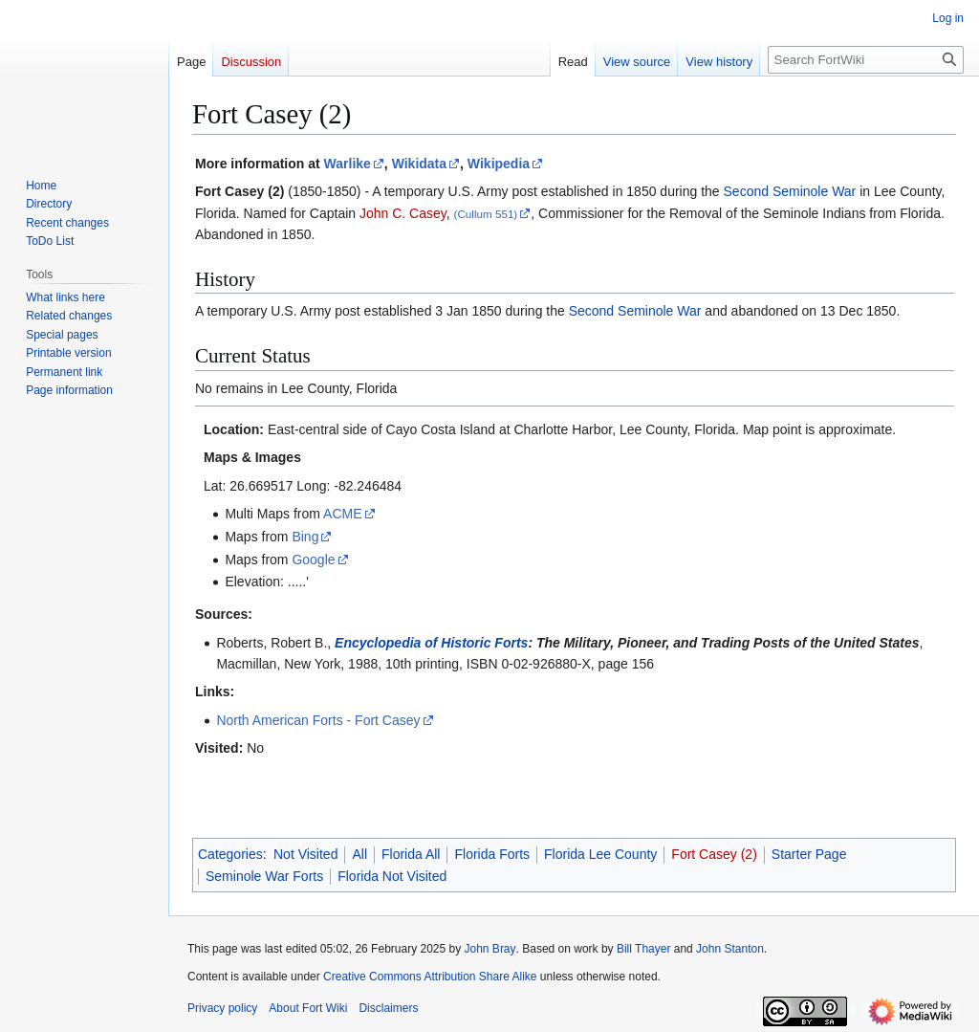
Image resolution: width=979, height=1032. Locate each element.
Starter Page (809, 854)
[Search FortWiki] (866, 60)
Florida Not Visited (391, 876)
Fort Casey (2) (713, 854)
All (359, 854)
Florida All (410, 854)
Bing (305, 536)
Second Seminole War (790, 191)
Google (313, 559)
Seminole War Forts (264, 876)
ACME (342, 513)
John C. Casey (402, 213)
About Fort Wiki (308, 1008)
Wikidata (419, 163)
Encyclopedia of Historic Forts (431, 642)
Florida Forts (492, 854)
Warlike (347, 163)
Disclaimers (388, 1008)
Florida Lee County (600, 854)
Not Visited (305, 854)
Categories (230, 854)
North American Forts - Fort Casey (318, 720)
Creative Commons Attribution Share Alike (429, 976)
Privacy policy (222, 1008)
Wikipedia (499, 163)
